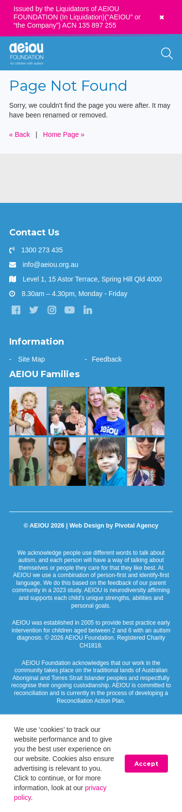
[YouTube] (69, 310)
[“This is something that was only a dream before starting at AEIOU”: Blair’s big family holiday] (67, 461)
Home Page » (64, 134)
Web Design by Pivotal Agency (113, 525)
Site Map (31, 359)
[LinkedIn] (87, 310)
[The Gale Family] (107, 461)
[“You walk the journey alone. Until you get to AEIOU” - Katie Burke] (107, 411)
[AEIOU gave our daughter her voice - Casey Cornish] (146, 461)
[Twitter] (34, 310)
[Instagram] (52, 310)
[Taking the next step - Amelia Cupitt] (67, 411)
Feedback (106, 359)
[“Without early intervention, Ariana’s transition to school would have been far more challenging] (28, 461)
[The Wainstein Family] (146, 411)
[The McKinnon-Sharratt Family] (28, 411)
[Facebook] (16, 310)
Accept (146, 763)
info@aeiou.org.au (51, 264)
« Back (19, 134)
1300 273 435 (42, 250)
